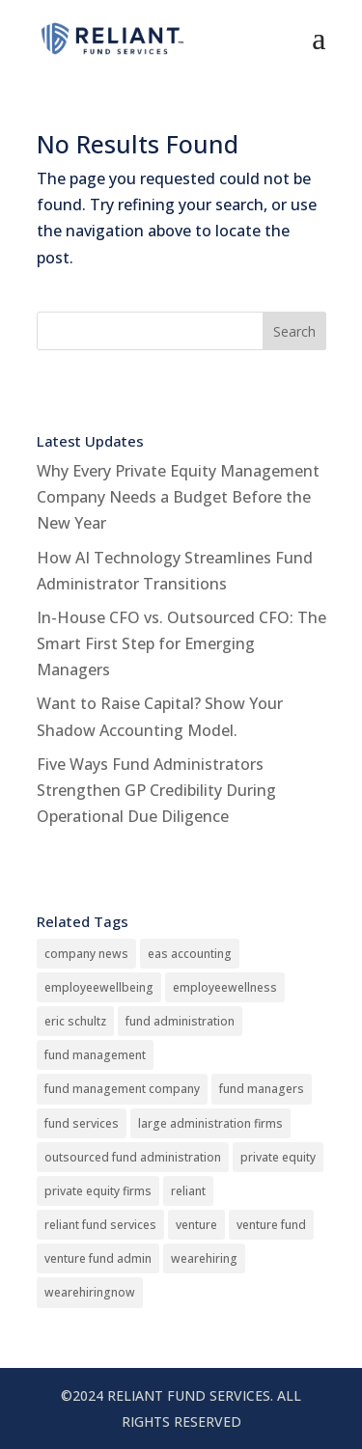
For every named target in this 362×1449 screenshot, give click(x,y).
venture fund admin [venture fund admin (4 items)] (98, 1258)
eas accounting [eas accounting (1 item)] (190, 953)
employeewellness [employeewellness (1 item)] (225, 987)
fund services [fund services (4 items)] (81, 1123)
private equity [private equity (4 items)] (278, 1157)
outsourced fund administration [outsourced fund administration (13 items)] (132, 1157)
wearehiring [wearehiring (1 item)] (204, 1258)
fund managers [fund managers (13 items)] (261, 1088)
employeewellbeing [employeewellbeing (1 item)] (98, 987)
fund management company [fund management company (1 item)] (122, 1088)
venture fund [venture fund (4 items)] (271, 1225)
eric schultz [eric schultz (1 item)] (75, 1021)
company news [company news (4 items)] (86, 953)
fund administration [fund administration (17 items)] (180, 1021)
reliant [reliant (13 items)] (188, 1191)
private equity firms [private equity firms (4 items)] (98, 1191)
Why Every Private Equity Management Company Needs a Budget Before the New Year (178, 496)
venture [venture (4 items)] (196, 1225)
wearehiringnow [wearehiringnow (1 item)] (89, 1292)
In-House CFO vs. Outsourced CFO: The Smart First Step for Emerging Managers (181, 643)
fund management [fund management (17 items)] (95, 1055)
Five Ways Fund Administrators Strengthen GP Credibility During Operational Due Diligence (156, 790)
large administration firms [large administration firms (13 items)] (210, 1123)
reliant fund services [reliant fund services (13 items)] (100, 1225)
